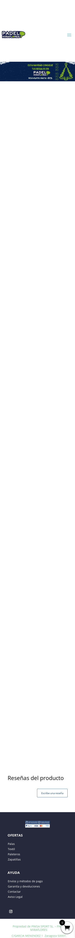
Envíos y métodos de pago (25, 881)
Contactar (14, 891)
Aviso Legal (15, 897)
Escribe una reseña (52, 793)
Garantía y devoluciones (24, 886)
